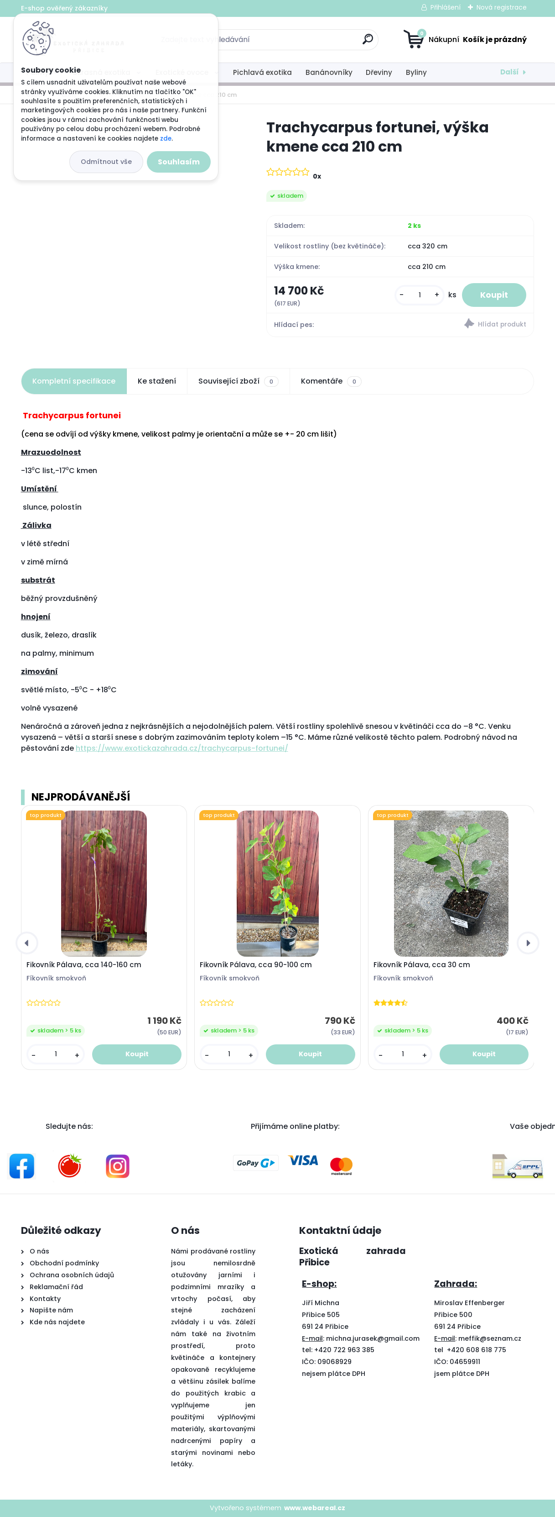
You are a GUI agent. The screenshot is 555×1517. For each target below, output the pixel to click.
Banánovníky (329, 72)
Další (509, 72)
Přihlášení (446, 7)
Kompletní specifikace (73, 381)
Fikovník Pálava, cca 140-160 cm (83, 964)
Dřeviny (379, 72)
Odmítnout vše (106, 161)
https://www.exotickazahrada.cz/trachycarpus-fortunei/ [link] (182, 748)
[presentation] (27, 943)
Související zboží (238, 381)
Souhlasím (179, 162)
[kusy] (419, 295)
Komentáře (331, 381)
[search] (368, 43)
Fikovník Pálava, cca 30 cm (421, 964)
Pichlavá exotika (262, 72)
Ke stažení (157, 381)
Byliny (416, 72)
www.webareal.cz (314, 1507)
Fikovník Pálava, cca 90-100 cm (256, 964)
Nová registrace (502, 7)
